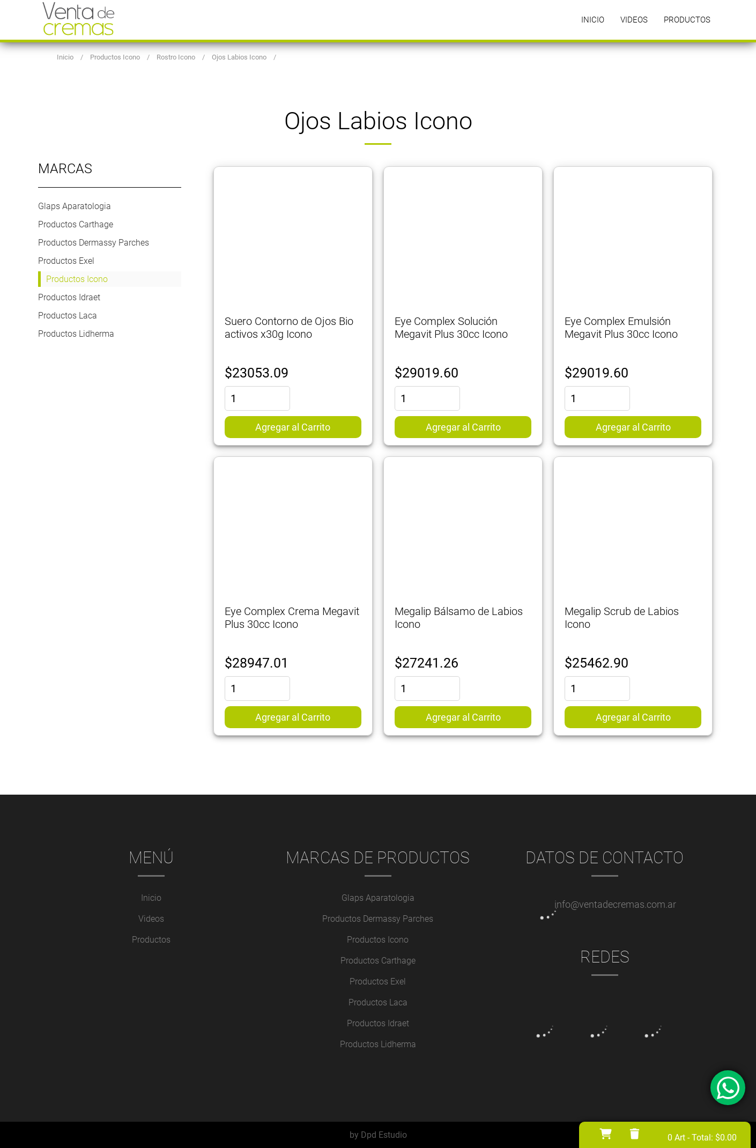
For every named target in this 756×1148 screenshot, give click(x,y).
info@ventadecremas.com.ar (615, 904)
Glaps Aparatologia (74, 206)
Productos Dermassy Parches (93, 243)
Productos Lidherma (76, 334)
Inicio (592, 20)
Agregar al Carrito (292, 427)
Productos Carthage (75, 224)
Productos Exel (66, 261)
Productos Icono (77, 279)
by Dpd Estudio (378, 1135)
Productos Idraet (69, 297)
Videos (634, 20)
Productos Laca (67, 315)
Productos (687, 20)
